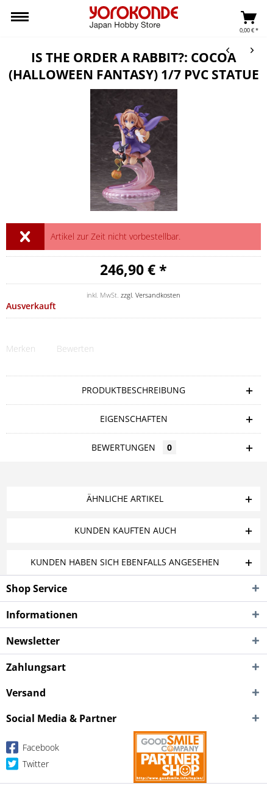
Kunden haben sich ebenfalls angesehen (124, 562)
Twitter (27, 766)
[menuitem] (20, 18)
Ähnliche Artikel (125, 498)
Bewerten (75, 348)
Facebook (32, 749)
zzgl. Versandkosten (150, 294)
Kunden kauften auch (125, 530)
